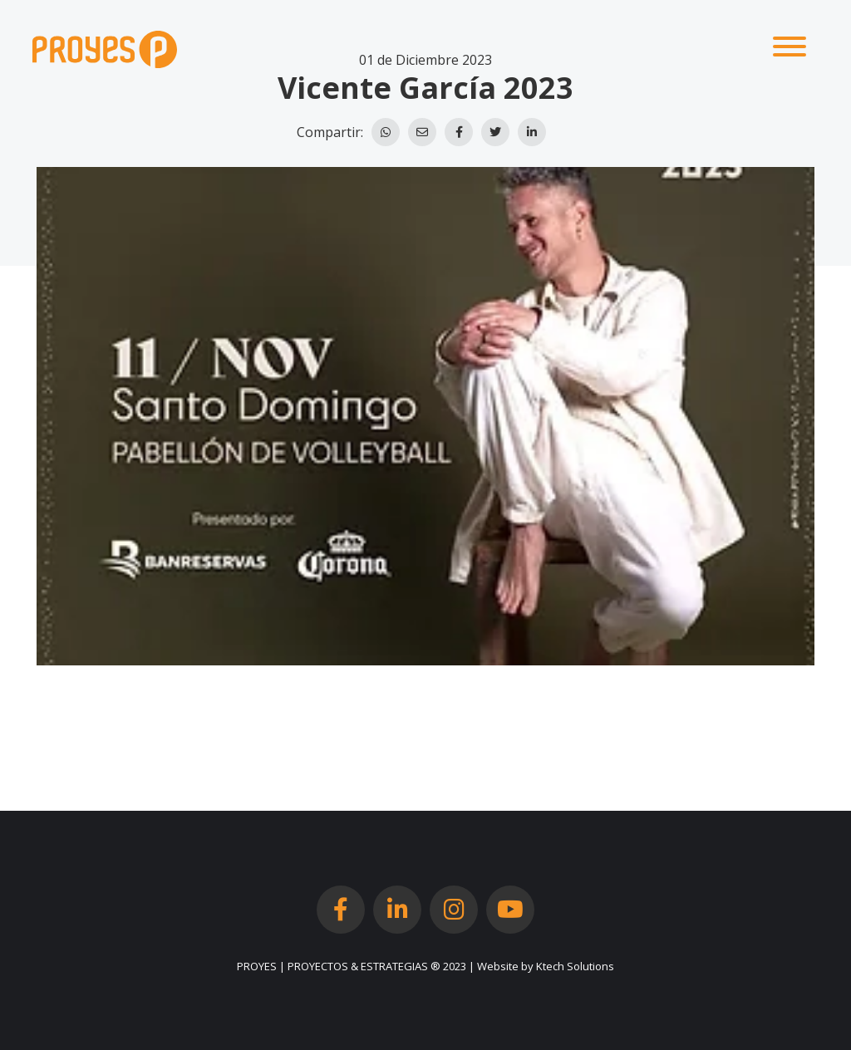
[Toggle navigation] (789, 49)
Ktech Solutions (575, 966)
